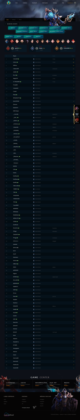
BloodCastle (23, 28)
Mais (63, 2)
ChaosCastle (34, 28)
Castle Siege (43, 31)
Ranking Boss (66, 28)
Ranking (5, 401)
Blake (41, 48)
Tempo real (9, 36)
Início (16, 2)
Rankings (55, 2)
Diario (19, 36)
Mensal (38, 36)
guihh (16, 48)
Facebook (42, 401)
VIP (22, 403)
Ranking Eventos (22, 31)
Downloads (34, 2)
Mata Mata (33, 31)
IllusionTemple (55, 28)
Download (24, 401)
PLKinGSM (67, 48)
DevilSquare (44, 28)
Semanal (28, 36)
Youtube (41, 403)
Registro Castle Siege (56, 31)
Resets (13, 28)
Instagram (42, 399)
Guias (5, 403)
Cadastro (25, 2)
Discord (41, 405)
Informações (45, 2)
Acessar (8, 385)
